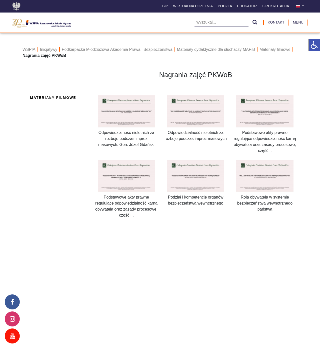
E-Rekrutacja (275, 6)
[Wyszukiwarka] (221, 22)
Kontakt (276, 22)
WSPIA (29, 49)
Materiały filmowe (275, 49)
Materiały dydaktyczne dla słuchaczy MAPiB (216, 49)
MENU (298, 22)
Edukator (247, 6)
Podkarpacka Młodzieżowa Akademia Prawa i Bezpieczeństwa (117, 49)
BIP (165, 6)
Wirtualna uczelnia (193, 6)
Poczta (225, 6)
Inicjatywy (48, 49)
